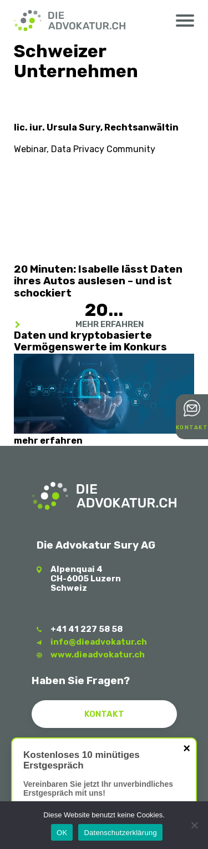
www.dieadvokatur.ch (97, 655)
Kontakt (192, 427)
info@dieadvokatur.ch (98, 642)
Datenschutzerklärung (120, 832)
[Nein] (194, 825)
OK (62, 832)
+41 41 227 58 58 (86, 629)
